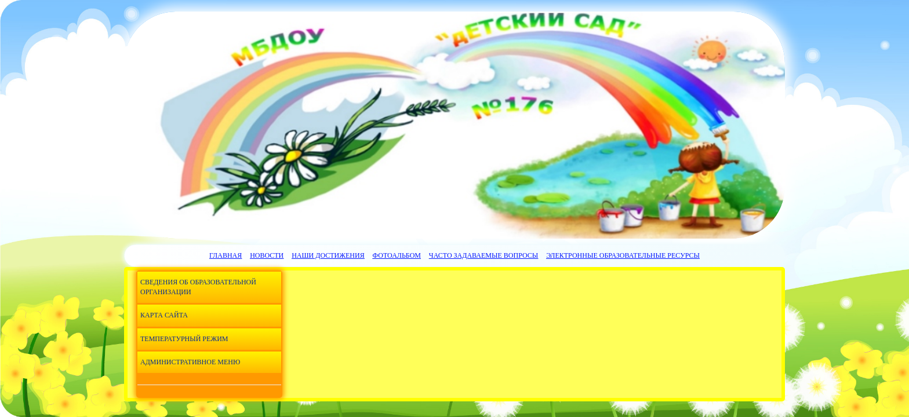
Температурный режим (184, 339)
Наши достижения (328, 255)
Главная (225, 255)
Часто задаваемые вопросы (483, 255)
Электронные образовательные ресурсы (623, 255)
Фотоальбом (397, 255)
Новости (266, 255)
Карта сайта (164, 315)
